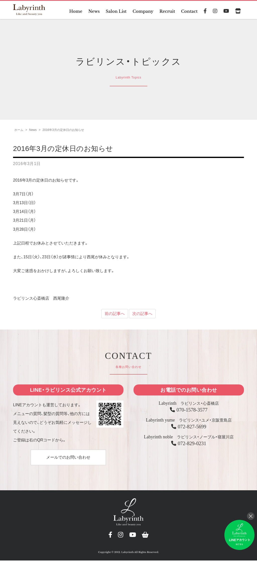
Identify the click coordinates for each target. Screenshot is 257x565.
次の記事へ (142, 316)
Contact (189, 11)
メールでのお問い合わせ (68, 459)
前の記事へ (115, 316)
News (93, 11)
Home (75, 11)
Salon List (115, 11)
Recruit (167, 11)
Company (142, 11)
